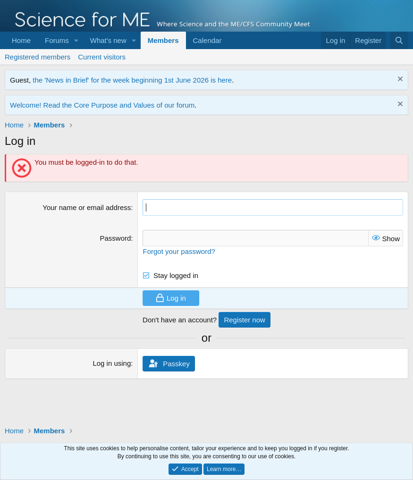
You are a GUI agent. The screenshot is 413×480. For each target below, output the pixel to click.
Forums (57, 40)
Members (163, 40)
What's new (108, 40)
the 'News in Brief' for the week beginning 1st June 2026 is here (132, 80)
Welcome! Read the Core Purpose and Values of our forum (102, 105)
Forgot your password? (179, 251)
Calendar (207, 40)
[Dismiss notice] (399, 80)
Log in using (112, 363)
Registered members (37, 57)
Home (21, 40)
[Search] (399, 40)
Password (115, 238)
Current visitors (102, 57)
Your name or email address (86, 207)
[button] (76, 40)
